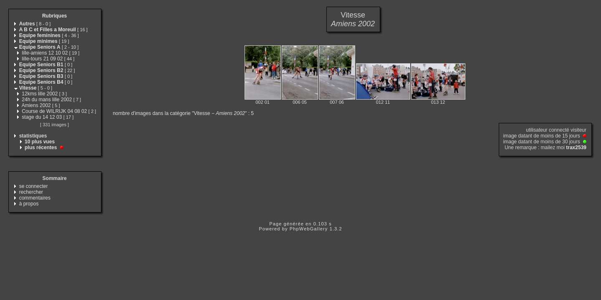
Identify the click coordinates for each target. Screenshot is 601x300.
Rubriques (54, 16)
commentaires (35, 198)
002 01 (262, 102)
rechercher (31, 192)
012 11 (383, 102)
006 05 (300, 102)
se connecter (33, 186)
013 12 (438, 102)
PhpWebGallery (309, 228)
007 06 (337, 102)
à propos (29, 204)
